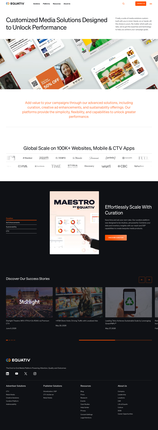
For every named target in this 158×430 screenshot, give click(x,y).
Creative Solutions (12, 397)
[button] (36, 4)
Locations (121, 397)
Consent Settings (87, 414)
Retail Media (10, 394)
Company (121, 391)
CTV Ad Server (48, 394)
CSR (119, 401)
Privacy (83, 410)
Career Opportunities (125, 414)
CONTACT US (141, 4)
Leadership (122, 394)
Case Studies (85, 404)
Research (84, 397)
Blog (82, 391)
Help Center (85, 407)
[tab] (21, 218)
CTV (7, 391)
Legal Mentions (86, 417)
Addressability (11, 404)
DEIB (119, 410)
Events (83, 401)
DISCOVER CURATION (115, 238)
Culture (120, 407)
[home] (16, 3)
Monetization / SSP (50, 391)
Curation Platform (12, 401)
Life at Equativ (123, 404)
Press (83, 394)
